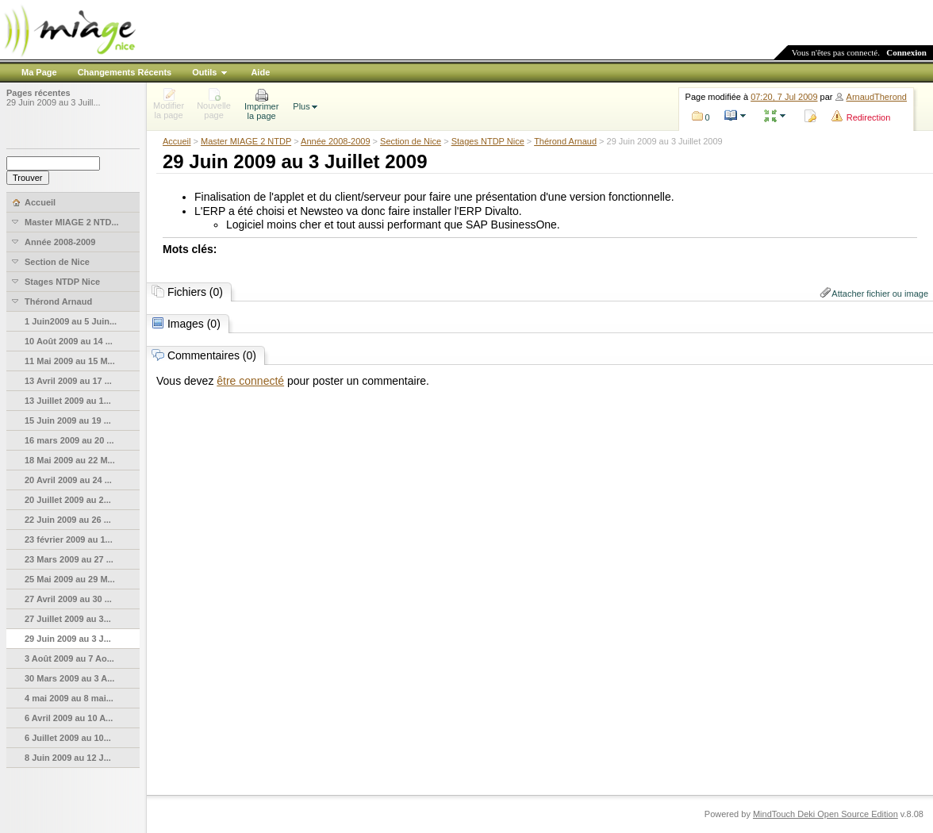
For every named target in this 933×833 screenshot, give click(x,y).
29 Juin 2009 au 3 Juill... (53, 102)
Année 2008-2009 (335, 141)
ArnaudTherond (877, 97)
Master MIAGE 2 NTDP (246, 141)
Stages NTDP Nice (487, 141)
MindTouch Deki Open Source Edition (825, 814)
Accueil (176, 141)
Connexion (906, 52)
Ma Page (39, 72)
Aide (260, 72)
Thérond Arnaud (565, 141)
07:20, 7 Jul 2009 (784, 97)
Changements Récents (125, 72)
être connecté (250, 380)
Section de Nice (410, 141)
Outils (204, 72)
